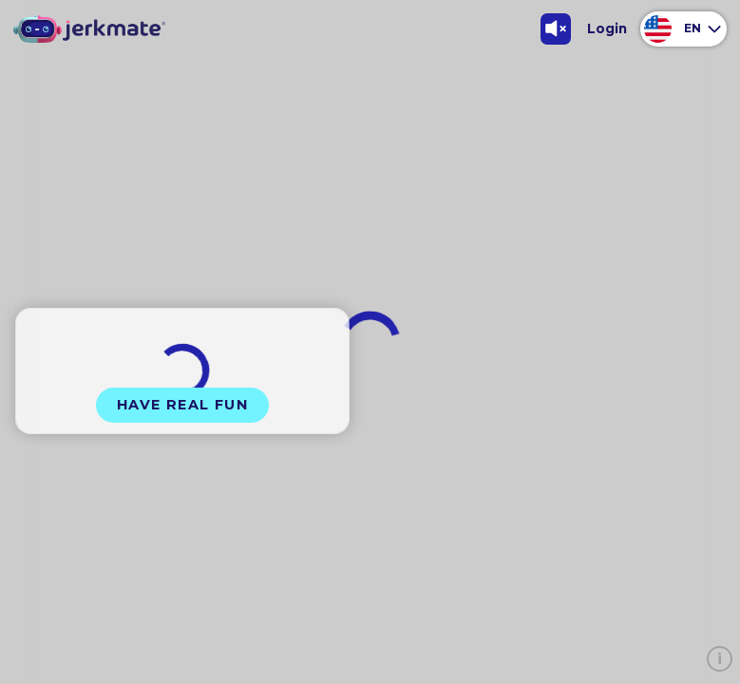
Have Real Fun (183, 404)
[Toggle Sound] (556, 29)
